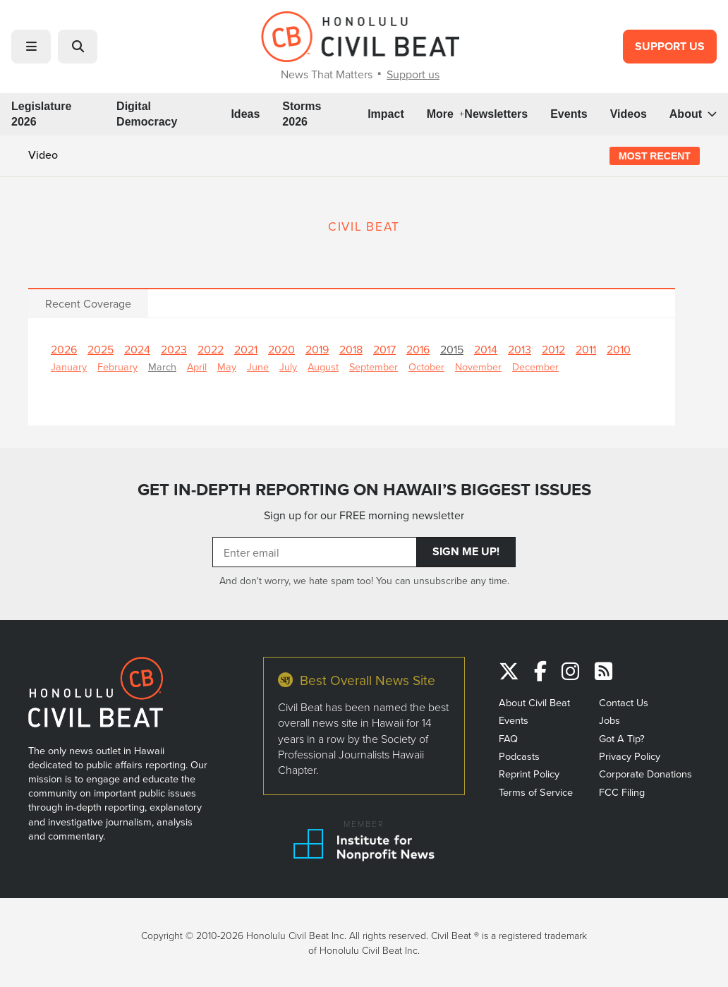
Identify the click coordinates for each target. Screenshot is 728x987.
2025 (100, 349)
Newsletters (496, 114)
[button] (31, 46)
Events (568, 114)
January (69, 366)
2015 (451, 349)
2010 (619, 349)
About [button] (693, 114)
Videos (628, 114)
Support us (413, 74)
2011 (586, 349)
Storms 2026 (301, 114)
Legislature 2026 (41, 114)
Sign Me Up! (465, 551)
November (478, 366)
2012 (553, 349)
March (162, 366)
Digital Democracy (146, 114)
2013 (519, 349)
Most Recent (655, 156)
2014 (485, 349)
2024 (137, 349)
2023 (174, 349)
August (323, 366)
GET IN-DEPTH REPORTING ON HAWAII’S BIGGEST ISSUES (364, 489)
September (373, 366)
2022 (211, 349)
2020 (281, 349)
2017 (384, 349)
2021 (245, 349)
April (197, 366)
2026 (64, 349)
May (226, 366)
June (258, 366)
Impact (386, 114)
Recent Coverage (88, 303)
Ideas (245, 114)
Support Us (670, 46)
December (535, 366)
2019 (317, 349)
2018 (351, 349)
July (288, 366)
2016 (418, 349)
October (426, 366)
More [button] (446, 114)
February (117, 366)
